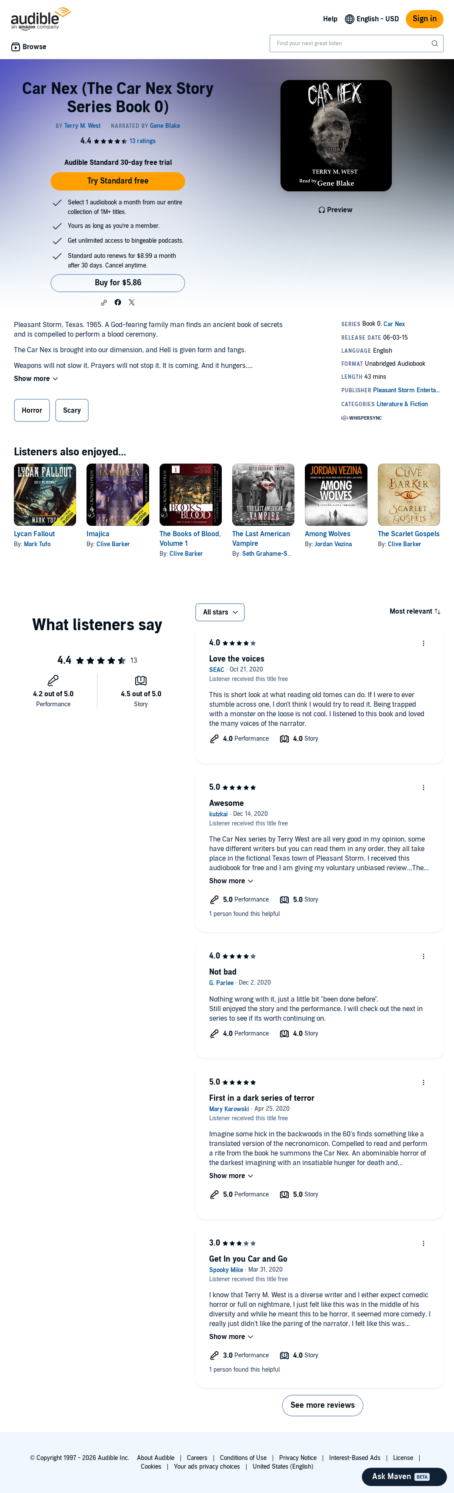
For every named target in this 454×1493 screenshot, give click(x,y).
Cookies (151, 1466)
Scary (72, 410)
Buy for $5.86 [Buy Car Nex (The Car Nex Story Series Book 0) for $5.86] (118, 282)
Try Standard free (118, 181)
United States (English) (283, 1466)
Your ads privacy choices (207, 1466)
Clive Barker (113, 544)
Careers (197, 1458)
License (403, 1458)
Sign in (425, 18)
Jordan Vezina (333, 544)
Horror (32, 410)
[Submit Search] (436, 43)
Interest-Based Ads (355, 1458)
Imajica (98, 534)
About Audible (155, 1458)
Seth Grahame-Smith (271, 554)
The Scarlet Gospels (409, 534)
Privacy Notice (298, 1458)
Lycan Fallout (34, 534)
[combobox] (357, 43)
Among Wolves (328, 534)
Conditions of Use (243, 1458)
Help (330, 19)
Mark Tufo (37, 544)
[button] (103, 302)
